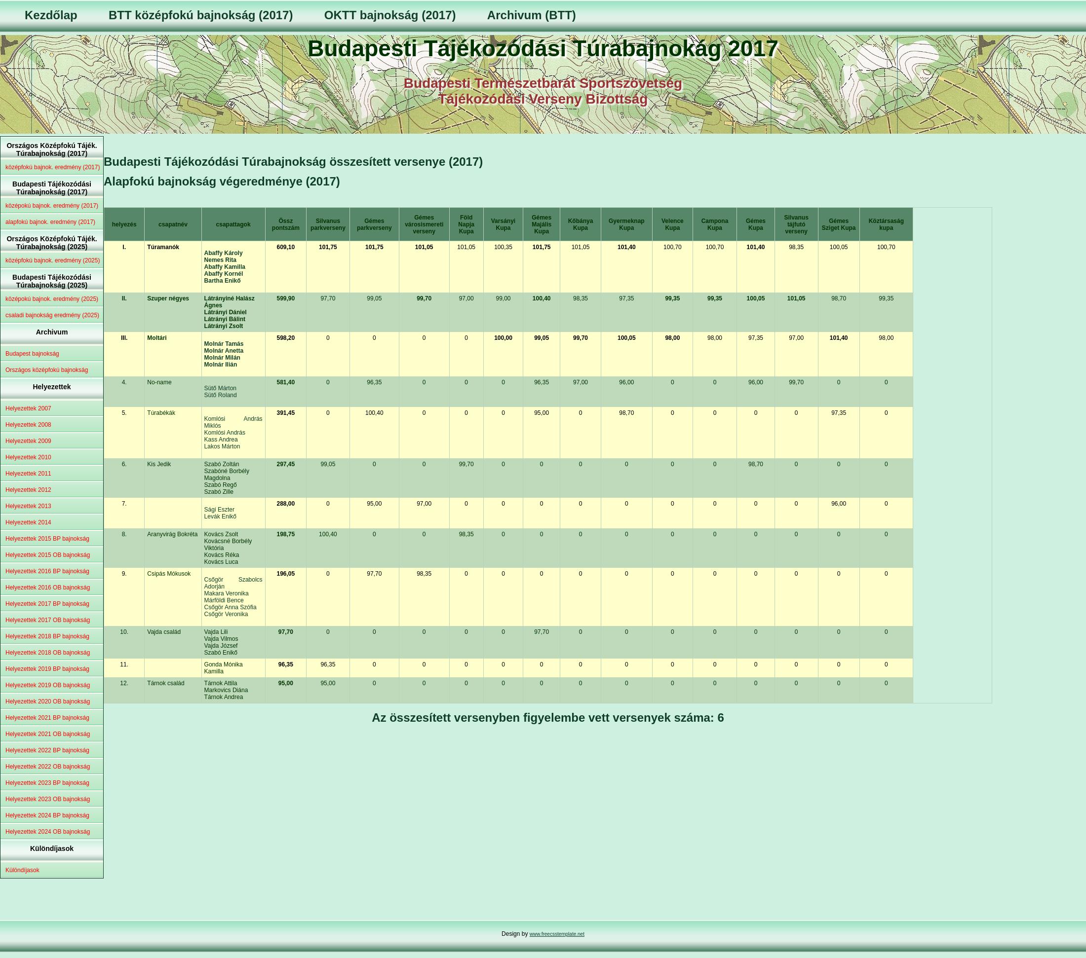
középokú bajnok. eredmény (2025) (51, 298)
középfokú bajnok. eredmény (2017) (52, 167)
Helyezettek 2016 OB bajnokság (47, 587)
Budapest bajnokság (32, 353)
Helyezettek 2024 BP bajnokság (47, 815)
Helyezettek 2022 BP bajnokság (47, 750)
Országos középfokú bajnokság (46, 370)
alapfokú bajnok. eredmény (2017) (50, 222)
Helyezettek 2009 (28, 441)
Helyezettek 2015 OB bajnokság (47, 555)
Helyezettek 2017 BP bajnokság (47, 603)
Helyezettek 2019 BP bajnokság (47, 668)
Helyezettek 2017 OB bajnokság (47, 620)
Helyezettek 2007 (28, 408)
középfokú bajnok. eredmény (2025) (52, 260)
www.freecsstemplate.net (557, 934)
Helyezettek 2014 (28, 522)
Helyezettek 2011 (28, 473)
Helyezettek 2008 (28, 424)
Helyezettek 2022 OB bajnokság (47, 766)
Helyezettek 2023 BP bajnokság (47, 782)
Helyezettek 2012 (28, 489)
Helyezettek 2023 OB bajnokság (47, 799)
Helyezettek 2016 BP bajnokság (47, 571)
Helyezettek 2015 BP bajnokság (47, 538)
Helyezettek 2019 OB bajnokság (47, 685)
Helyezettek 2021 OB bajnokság (47, 734)
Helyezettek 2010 (28, 457)
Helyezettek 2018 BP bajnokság (47, 636)
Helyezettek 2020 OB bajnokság (47, 701)
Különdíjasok (22, 870)
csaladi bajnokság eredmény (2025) (52, 315)
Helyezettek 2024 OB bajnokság (47, 831)
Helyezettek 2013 (28, 506)
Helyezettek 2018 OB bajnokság (47, 652)
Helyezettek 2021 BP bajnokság (47, 717)
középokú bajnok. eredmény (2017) (51, 205)
